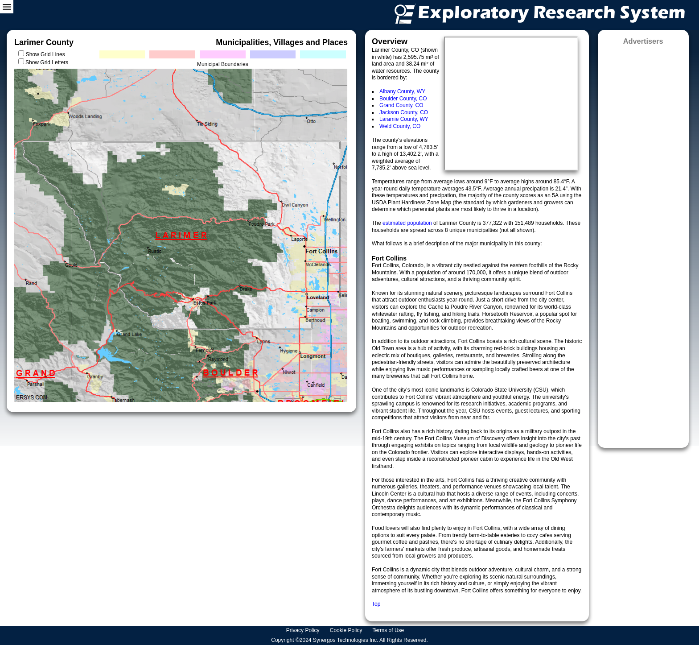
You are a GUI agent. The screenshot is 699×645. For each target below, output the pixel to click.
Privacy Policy (303, 630)
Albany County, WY (402, 91)
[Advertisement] (643, 243)
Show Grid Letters (46, 62)
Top (376, 604)
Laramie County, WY (403, 119)
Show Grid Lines (47, 54)
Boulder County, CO (403, 98)
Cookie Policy (347, 630)
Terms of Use (389, 630)
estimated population (407, 223)
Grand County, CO (401, 105)
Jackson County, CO (403, 112)
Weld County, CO (399, 126)
